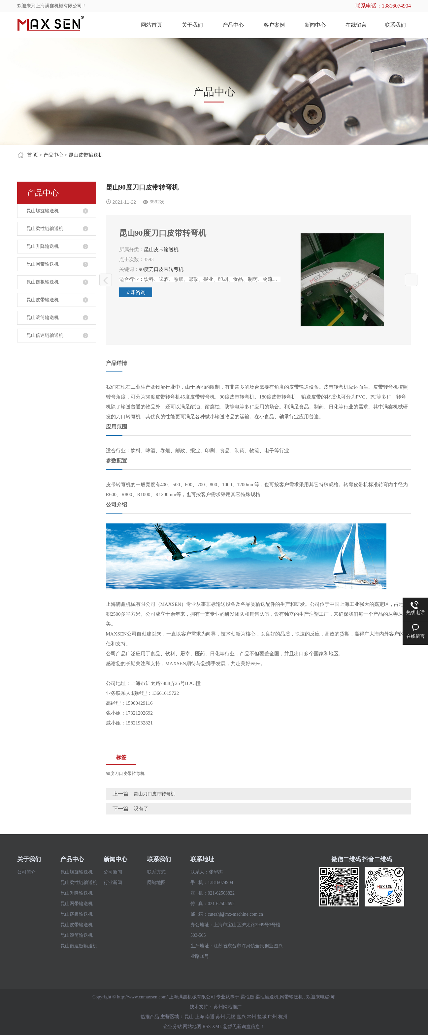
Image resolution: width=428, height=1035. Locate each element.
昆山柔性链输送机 (44, 228)
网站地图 (156, 882)
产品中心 (233, 25)
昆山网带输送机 (42, 264)
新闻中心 (315, 25)
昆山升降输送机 (42, 246)
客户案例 (274, 25)
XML (217, 1026)
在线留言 (356, 25)
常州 (251, 1016)
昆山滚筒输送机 (42, 317)
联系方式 (156, 872)
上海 (199, 1016)
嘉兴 (241, 1016)
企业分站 (172, 1026)
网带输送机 (291, 996)
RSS (207, 1026)
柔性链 (247, 996)
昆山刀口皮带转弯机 (106, 280)
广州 (272, 1016)
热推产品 (150, 1016)
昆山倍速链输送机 (44, 335)
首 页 (32, 155)
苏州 (220, 1016)
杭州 (282, 1016)
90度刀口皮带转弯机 (161, 269)
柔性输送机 (267, 996)
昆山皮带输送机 (86, 155)
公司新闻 (113, 872)
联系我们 (395, 25)
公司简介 (26, 872)
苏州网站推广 (228, 1006)
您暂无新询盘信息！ (244, 1026)
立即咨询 (136, 292)
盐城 (262, 1016)
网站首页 (151, 25)
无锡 (230, 1016)
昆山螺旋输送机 (42, 210)
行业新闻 (113, 882)
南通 (209, 1016)
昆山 (189, 1016)
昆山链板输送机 (42, 282)
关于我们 (192, 25)
